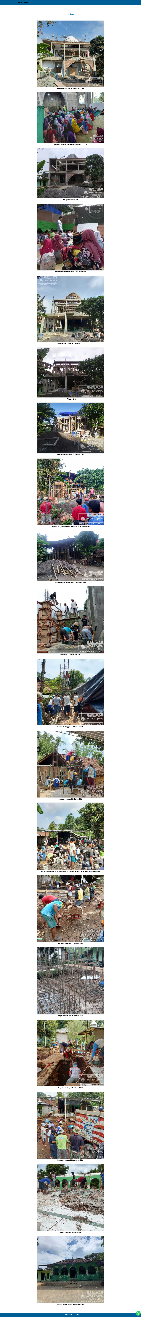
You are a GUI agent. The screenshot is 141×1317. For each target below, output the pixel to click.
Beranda (23, 3)
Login (77, 1314)
